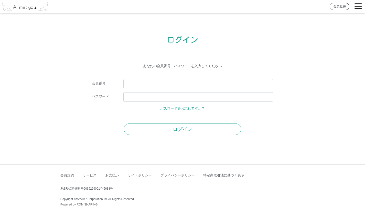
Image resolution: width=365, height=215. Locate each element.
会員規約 (67, 175)
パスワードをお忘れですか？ (182, 108)
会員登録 (339, 6)
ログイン (182, 129)
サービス (90, 175)
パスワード (100, 96)
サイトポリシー (140, 175)
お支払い (112, 175)
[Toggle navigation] (358, 6)
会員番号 (99, 83)
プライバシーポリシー (178, 175)
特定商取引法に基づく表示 (223, 175)
